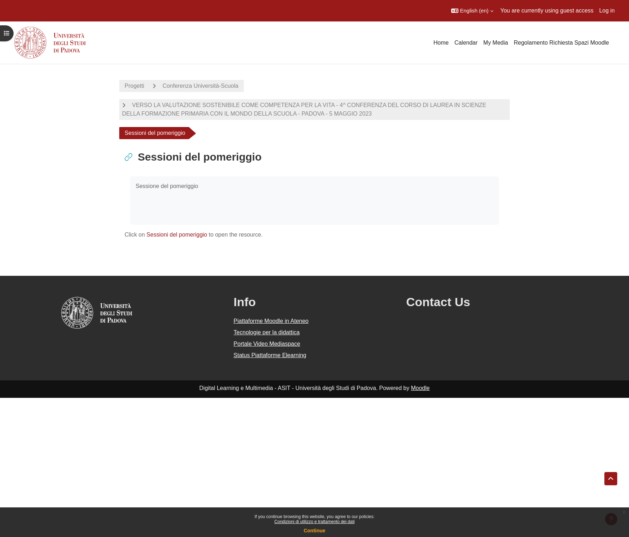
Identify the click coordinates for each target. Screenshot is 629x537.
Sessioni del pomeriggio (176, 235)
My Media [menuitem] (495, 43)
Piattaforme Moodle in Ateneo (270, 321)
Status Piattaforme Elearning (269, 355)
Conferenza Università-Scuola (200, 86)
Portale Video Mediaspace (266, 344)
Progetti (134, 86)
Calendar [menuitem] (466, 43)
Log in (607, 10)
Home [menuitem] (441, 43)
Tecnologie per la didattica (266, 332)
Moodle (420, 388)
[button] (472, 10)
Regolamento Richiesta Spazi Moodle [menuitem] (561, 43)
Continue (315, 530)
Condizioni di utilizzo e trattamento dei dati (315, 521)
